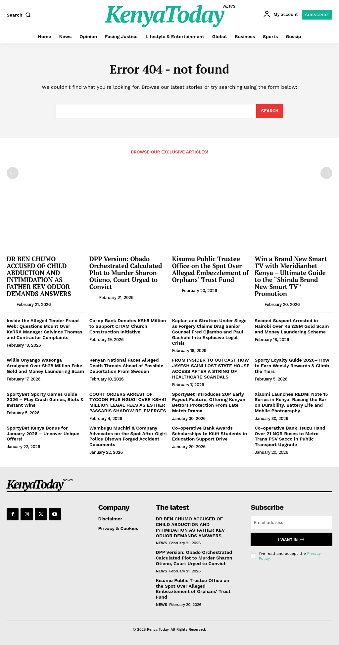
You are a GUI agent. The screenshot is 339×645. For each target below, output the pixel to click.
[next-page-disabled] (326, 173)
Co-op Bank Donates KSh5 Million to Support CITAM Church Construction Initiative (127, 326)
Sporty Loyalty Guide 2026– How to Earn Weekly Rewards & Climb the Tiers (292, 365)
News (161, 543)
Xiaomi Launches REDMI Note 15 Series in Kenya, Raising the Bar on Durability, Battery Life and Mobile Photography (291, 402)
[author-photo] (11, 304)
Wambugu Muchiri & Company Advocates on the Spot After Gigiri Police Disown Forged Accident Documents (128, 436)
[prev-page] (13, 173)
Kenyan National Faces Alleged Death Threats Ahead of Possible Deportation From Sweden (126, 365)
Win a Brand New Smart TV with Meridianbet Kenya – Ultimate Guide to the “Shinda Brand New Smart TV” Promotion (291, 276)
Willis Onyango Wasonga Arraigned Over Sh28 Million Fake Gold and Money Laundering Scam (45, 365)
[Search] (270, 111)
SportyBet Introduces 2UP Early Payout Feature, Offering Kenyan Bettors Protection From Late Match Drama (209, 402)
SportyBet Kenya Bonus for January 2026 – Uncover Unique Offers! (43, 433)
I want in (291, 539)
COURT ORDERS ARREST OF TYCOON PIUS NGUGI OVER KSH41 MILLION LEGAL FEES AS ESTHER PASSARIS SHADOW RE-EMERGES (128, 402)
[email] (291, 522)
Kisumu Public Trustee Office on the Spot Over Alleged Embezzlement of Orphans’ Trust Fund (210, 269)
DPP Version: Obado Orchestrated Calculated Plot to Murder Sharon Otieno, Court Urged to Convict (125, 273)
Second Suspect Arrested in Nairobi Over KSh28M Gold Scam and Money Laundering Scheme (292, 326)
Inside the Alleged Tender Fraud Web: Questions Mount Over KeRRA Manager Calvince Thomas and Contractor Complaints (44, 329)
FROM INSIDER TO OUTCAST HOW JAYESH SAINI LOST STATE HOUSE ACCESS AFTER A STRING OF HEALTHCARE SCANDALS (211, 368)
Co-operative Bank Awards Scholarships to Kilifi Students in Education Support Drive (209, 433)
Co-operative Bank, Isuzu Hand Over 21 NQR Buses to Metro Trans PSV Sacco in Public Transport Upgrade (290, 436)
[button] (20, 15)
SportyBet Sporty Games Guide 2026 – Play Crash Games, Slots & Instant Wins (45, 399)
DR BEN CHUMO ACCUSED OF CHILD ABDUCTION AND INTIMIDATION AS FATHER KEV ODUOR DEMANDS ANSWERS (39, 276)
